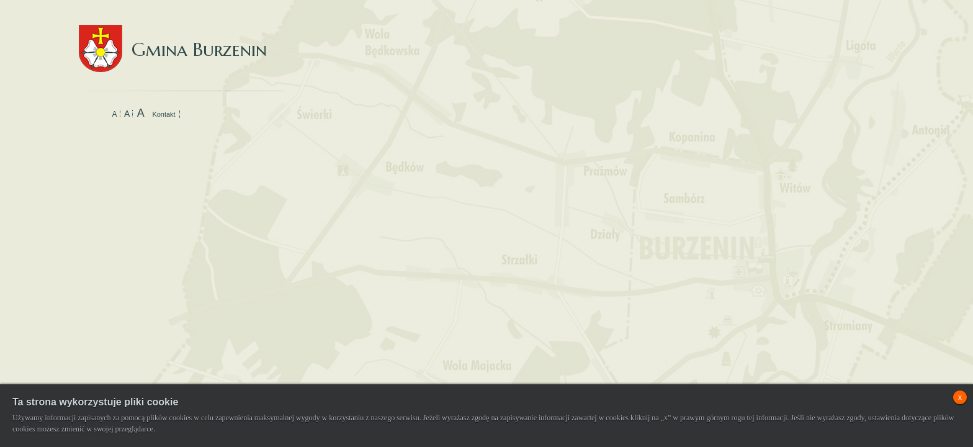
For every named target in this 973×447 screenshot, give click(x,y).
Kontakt (163, 114)
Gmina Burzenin (173, 37)
